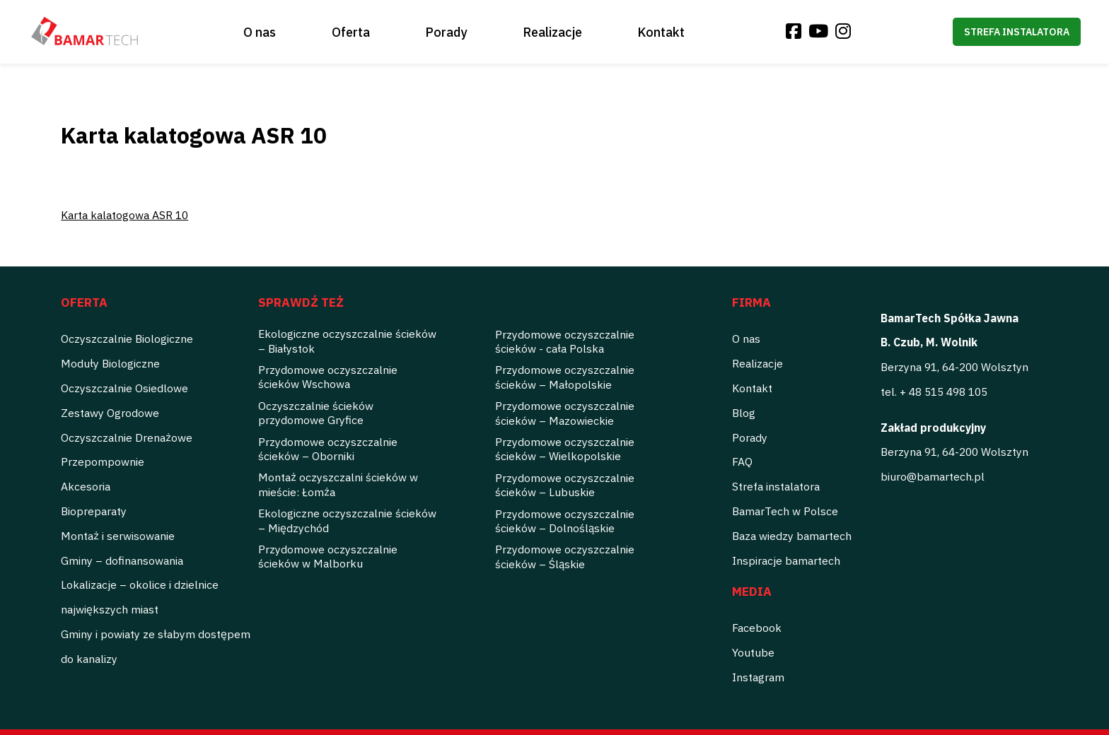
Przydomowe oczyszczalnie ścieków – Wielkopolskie (564, 449)
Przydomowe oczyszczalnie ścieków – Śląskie (564, 556)
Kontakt (661, 32)
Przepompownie (102, 461)
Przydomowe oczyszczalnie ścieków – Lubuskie (564, 485)
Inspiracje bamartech (786, 560)
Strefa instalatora (1016, 31)
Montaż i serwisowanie (118, 536)
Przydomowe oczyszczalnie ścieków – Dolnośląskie (564, 521)
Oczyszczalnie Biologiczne (127, 338)
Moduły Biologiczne (110, 363)
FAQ (742, 461)
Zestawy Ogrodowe (110, 413)
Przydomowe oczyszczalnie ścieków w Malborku (327, 556)
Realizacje (552, 32)
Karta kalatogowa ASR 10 (124, 215)
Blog (743, 413)
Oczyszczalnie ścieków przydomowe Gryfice (315, 413)
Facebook (757, 628)
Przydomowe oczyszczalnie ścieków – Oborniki (327, 449)
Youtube (753, 652)
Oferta (351, 32)
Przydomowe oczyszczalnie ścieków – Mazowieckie (564, 413)
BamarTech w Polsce (785, 511)
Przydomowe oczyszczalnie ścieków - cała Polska (564, 341)
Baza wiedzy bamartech (792, 536)
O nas (259, 32)
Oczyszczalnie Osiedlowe (124, 388)
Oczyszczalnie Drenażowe (126, 437)
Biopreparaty (94, 511)
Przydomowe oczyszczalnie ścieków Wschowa (327, 377)
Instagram (758, 677)
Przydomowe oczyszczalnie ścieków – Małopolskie (564, 377)
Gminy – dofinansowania (122, 560)
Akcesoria (85, 486)
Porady (446, 32)
